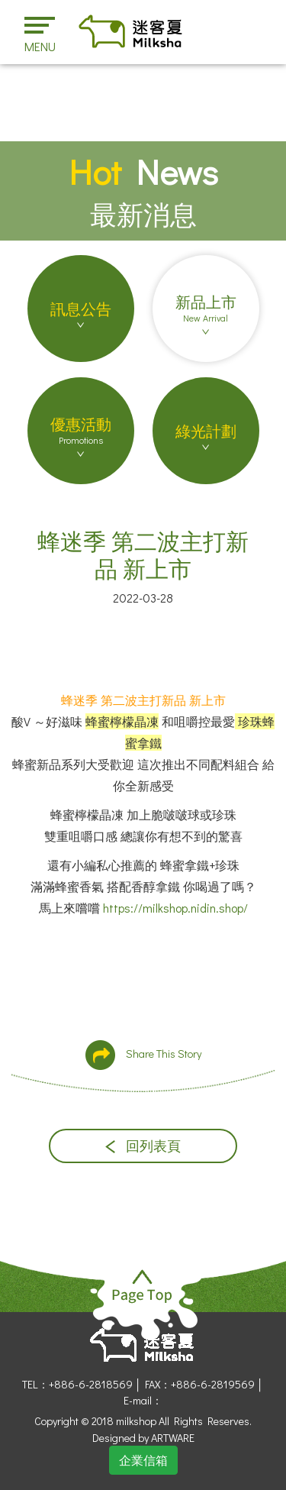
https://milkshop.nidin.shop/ (175, 908)
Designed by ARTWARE (143, 1437)
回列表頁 (143, 1146)
